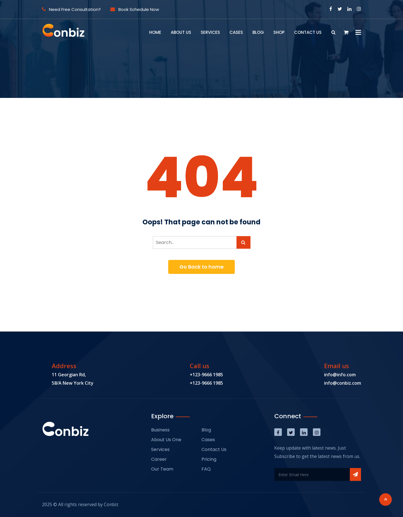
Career (159, 459)
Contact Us (308, 32)
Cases (236, 32)
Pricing (209, 459)
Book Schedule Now (134, 9)
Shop (279, 32)
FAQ (206, 469)
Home (155, 32)
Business (160, 430)
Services (210, 32)
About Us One (166, 439)
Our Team (162, 469)
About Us (181, 32)
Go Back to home (201, 266)
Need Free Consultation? (71, 9)
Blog (258, 32)
